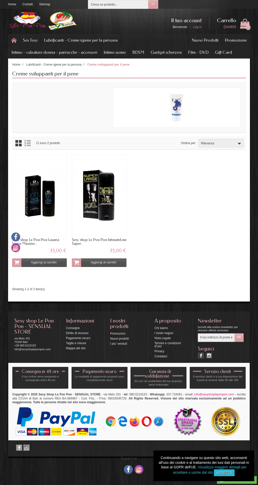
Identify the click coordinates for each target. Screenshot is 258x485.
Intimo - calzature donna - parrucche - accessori (54, 52)
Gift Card (223, 52)
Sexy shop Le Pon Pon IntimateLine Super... (99, 241)
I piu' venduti (118, 343)
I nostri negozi (163, 333)
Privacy (159, 351)
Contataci (160, 356)
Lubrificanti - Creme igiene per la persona (81, 40)
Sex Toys (30, 40)
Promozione (236, 40)
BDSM (138, 52)
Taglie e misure (76, 343)
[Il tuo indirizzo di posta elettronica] (216, 337)
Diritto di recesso (77, 333)
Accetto (224, 473)
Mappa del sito (76, 348)
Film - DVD (198, 52)
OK (153, 4)
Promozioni (117, 333)
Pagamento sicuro (78, 338)
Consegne (73, 328)
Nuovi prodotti (119, 338)
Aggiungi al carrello (34, 262)
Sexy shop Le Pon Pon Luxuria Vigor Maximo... (35, 241)
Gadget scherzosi (166, 52)
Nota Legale (162, 338)
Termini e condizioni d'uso (167, 344)
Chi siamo (161, 328)
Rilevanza (221, 143)
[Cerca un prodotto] (118, 4)
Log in (197, 27)
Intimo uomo (115, 52)
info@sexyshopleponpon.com (214, 394)
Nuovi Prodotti (205, 40)
